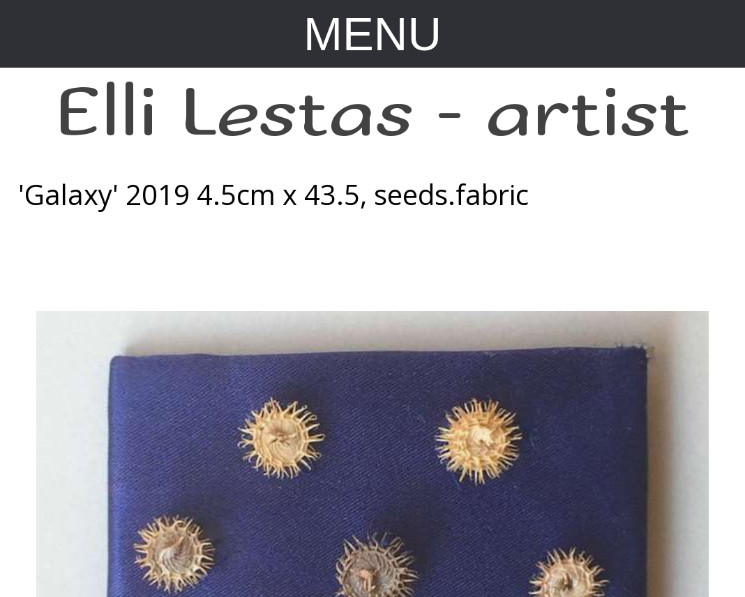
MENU (372, 34)
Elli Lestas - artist (372, 114)
